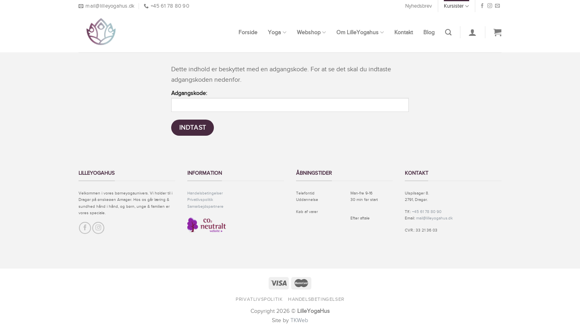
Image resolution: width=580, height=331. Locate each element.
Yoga (277, 32)
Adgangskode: (290, 101)
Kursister (456, 6)
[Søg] (448, 32)
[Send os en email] (497, 6)
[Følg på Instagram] (489, 6)
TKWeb (299, 320)
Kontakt (403, 32)
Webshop (311, 32)
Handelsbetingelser (205, 193)
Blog (429, 32)
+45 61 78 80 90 (426, 211)
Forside (247, 32)
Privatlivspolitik (200, 199)
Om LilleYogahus (360, 32)
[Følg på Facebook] (482, 6)
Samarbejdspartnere (205, 206)
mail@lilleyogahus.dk (434, 218)
